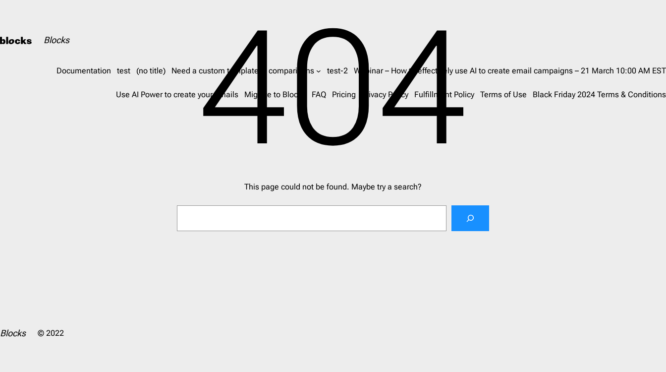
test (123, 70)
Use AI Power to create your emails (177, 94)
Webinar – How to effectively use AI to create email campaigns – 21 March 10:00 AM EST (510, 70)
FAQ (319, 94)
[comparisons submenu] (318, 70)
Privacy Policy (385, 94)
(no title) (151, 70)
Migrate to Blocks (275, 94)
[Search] (470, 218)
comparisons (291, 70)
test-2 (337, 70)
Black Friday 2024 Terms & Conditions (599, 94)
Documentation (83, 70)
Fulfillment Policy (444, 94)
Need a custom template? (217, 70)
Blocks (56, 40)
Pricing (344, 94)
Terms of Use (503, 94)
